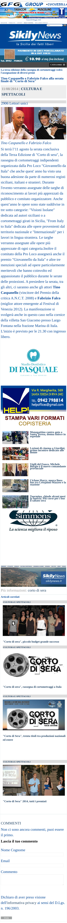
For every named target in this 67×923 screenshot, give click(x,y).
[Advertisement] (33, 549)
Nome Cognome (13, 850)
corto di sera (37, 590)
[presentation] (12, 890)
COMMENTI (11, 823)
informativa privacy (21, 903)
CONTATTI (19, 22)
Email (5, 861)
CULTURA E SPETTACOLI (16, 602)
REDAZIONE (4, 22)
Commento (9, 872)
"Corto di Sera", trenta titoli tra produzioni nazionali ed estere (34, 734)
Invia (6, 918)
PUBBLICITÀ (12, 22)
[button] (57, 65)
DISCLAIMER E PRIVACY (41, 22)
